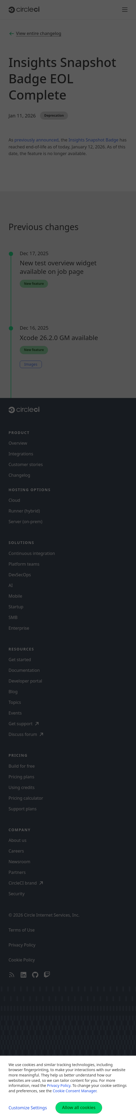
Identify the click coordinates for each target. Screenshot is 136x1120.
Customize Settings (28, 1108)
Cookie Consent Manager (74, 1090)
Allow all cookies (78, 1107)
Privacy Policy (58, 1085)
